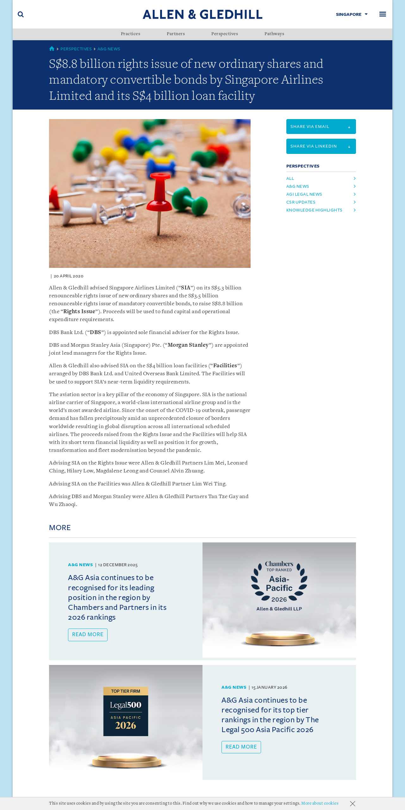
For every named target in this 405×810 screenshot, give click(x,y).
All (290, 178)
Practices (130, 34)
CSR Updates (301, 202)
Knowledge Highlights (314, 210)
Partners (176, 34)
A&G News (109, 49)
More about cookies (320, 803)
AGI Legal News (304, 194)
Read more (87, 634)
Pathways (274, 34)
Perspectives (224, 34)
